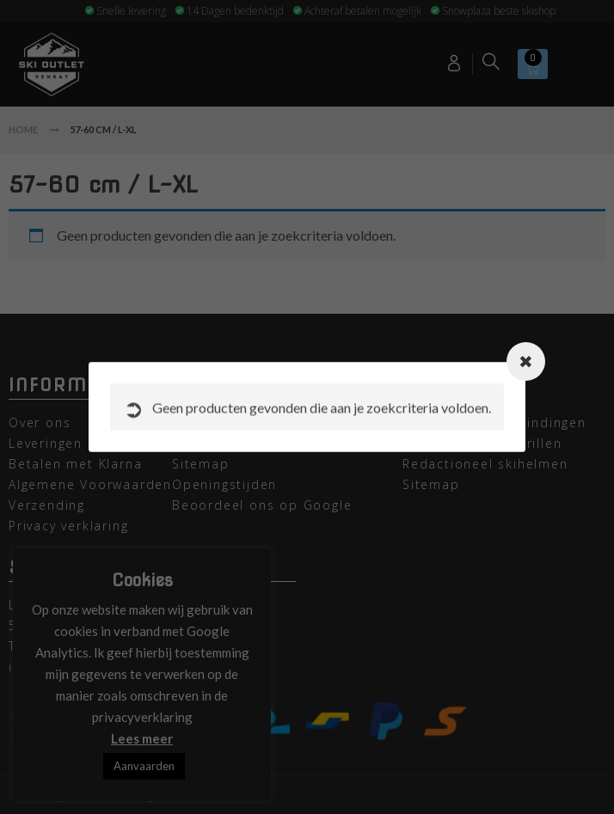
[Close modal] (526, 361)
